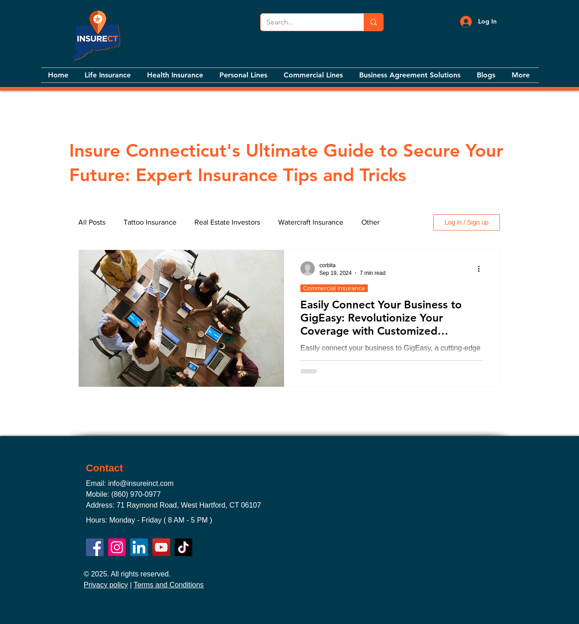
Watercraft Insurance (310, 222)
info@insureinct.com (141, 483)
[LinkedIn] (139, 547)
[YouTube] (161, 547)
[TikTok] (183, 547)
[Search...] (305, 22)
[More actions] (481, 268)
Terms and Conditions (169, 585)
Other (370, 222)
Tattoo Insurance (149, 222)
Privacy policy (106, 585)
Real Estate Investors (227, 222)
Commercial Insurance (334, 288)
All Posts (91, 222)
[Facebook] (95, 547)
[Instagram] (117, 547)
